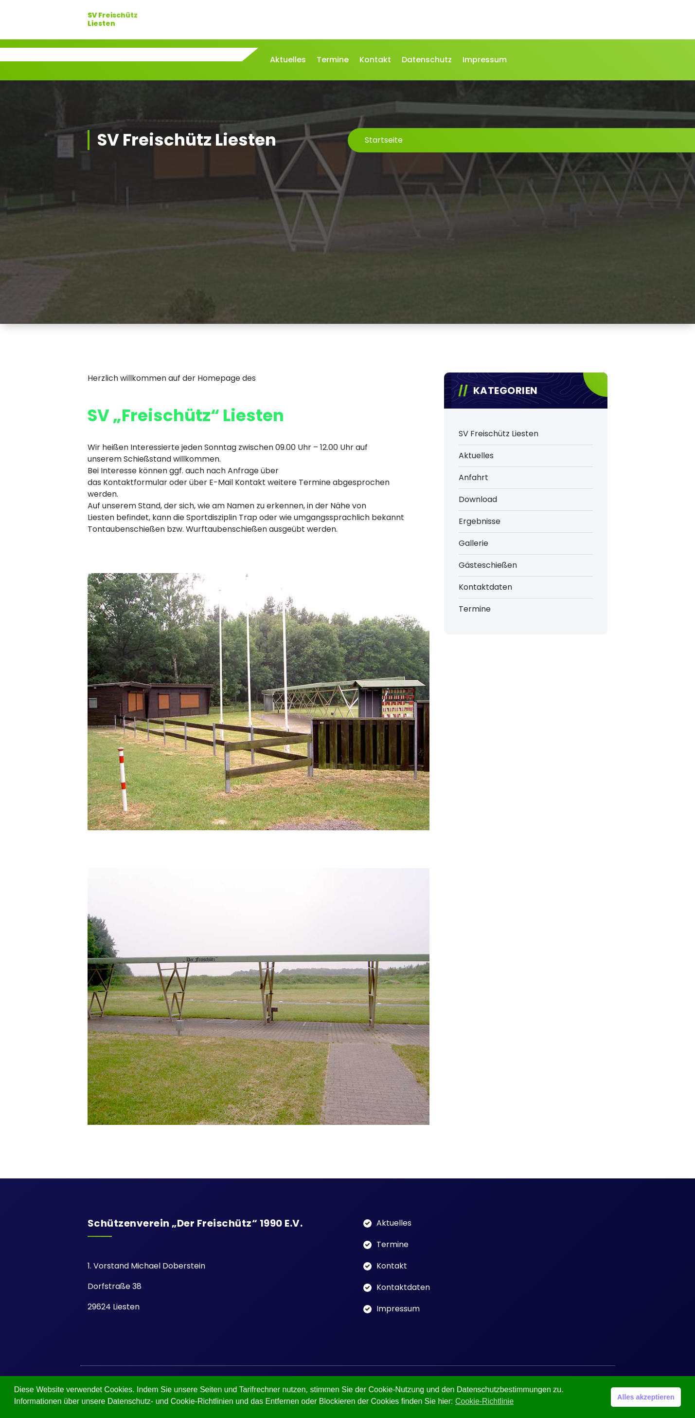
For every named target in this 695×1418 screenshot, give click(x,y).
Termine (333, 59)
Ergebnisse (479, 521)
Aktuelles (288, 59)
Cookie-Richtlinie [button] (484, 1401)
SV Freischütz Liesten (498, 433)
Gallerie (473, 543)
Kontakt (375, 59)
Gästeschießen (488, 565)
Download (478, 499)
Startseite (384, 140)
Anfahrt (473, 477)
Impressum (485, 59)
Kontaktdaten (485, 587)
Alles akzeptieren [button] (646, 1397)
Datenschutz (427, 59)
